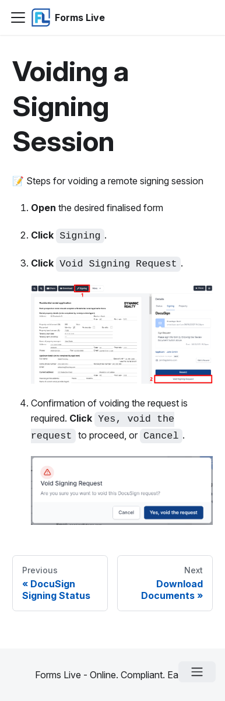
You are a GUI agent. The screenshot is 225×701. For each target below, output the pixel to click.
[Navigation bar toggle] (18, 17)
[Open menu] (197, 671)
